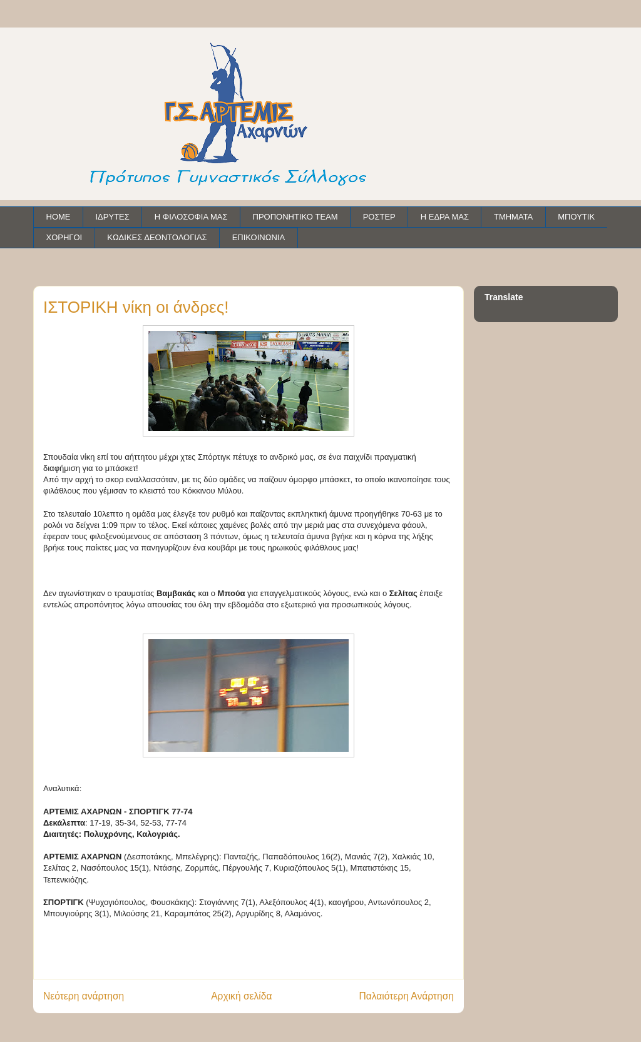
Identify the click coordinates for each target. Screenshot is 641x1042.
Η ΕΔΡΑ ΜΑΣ (445, 216)
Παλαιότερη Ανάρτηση (406, 996)
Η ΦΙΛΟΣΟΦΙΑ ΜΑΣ (191, 216)
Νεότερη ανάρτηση (83, 996)
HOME (58, 216)
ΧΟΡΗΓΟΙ (64, 237)
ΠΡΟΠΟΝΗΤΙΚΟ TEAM (295, 216)
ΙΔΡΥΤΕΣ (113, 216)
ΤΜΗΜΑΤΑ (513, 216)
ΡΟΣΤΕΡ (379, 216)
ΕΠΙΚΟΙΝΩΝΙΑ (258, 237)
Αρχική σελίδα (241, 996)
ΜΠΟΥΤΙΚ (576, 216)
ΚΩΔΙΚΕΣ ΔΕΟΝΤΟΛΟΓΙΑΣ (157, 237)
